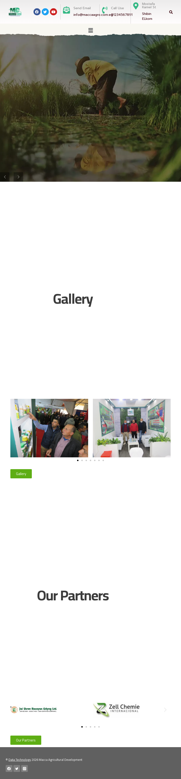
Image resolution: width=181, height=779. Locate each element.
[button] (90, 30)
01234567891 (121, 14)
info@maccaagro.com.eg (93, 14)
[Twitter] (16, 768)
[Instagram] (24, 768)
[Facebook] (9, 768)
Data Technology (19, 759)
